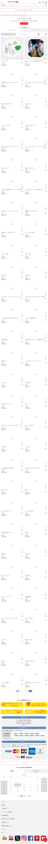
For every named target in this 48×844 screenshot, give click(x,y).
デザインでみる (23, 34)
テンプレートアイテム (35, 30)
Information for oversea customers (24, 10)
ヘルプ (24, 763)
